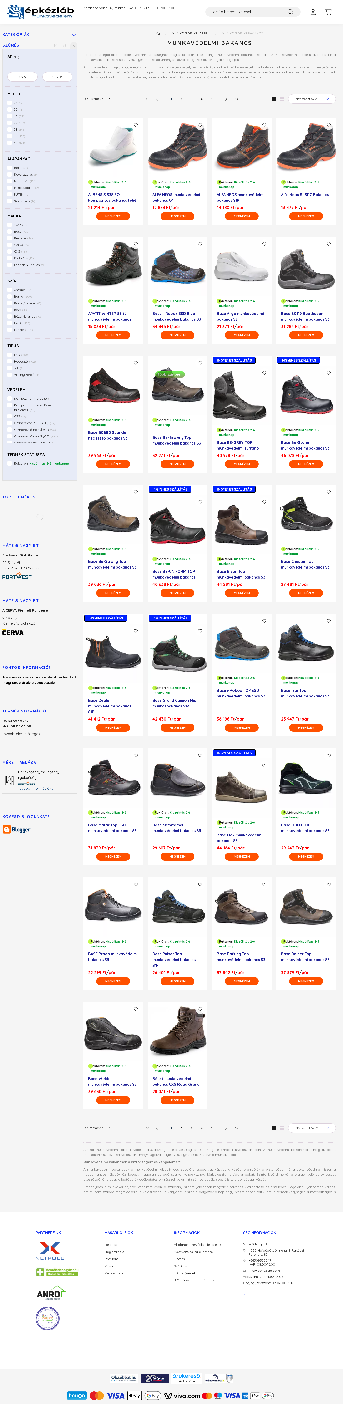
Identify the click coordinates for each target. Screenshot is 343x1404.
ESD (21, 355)
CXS (20, 251)
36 (19, 116)
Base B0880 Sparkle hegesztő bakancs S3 (108, 435)
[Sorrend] (312, 99)
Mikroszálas (26, 188)
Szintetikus (24, 201)
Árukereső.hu (187, 1381)
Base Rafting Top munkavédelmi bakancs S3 (241, 957)
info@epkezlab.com (264, 1271)
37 (19, 123)
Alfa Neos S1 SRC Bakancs (305, 194)
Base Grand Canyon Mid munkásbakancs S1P (174, 703)
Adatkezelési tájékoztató (193, 1252)
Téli (20, 368)
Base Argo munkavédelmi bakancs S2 (240, 316)
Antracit (22, 290)
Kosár (109, 1266)
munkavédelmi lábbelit (114, 1150)
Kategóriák (16, 34)
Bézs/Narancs (27, 316)
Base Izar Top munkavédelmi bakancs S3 (305, 693)
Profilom (111, 1259)
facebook (244, 1296)
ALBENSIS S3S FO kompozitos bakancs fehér (113, 197)
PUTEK (22, 194)
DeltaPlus (24, 258)
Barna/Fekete (28, 303)
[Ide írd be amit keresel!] (253, 12)
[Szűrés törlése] (64, 45)
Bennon (23, 238)
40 (19, 143)
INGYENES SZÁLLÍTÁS (234, 360)
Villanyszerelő (27, 375)
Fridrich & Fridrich (30, 265)
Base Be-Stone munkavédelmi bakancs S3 (305, 445)
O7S (20, 416)
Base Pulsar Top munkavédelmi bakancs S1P (174, 960)
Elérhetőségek (185, 1273)
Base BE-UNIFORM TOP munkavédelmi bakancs (174, 574)
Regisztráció (114, 1252)
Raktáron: (41, 463)
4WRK (21, 225)
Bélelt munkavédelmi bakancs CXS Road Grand (176, 1081)
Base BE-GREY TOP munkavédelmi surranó (238, 445)
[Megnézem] (113, 216)
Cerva (23, 245)
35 (19, 109)
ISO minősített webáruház (194, 1280)
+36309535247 (137, 8)
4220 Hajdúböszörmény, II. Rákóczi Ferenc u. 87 (276, 1252)
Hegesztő (25, 361)
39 (19, 136)
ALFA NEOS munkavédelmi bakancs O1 (176, 197)
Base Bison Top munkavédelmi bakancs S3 (241, 574)
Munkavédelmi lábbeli (191, 33)
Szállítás (180, 1266)
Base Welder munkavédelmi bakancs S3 (112, 1081)
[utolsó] (236, 99)
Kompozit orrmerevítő (33, 398)
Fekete (23, 330)
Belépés (111, 1245)
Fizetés (179, 1259)
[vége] (57, 77)
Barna (23, 296)
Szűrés (11, 45)
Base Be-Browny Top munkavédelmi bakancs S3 (176, 440)
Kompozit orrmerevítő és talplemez (32, 407)
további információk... (36, 788)
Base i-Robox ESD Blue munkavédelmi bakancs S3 (176, 316)
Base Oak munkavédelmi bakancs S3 (239, 838)
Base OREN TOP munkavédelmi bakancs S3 (305, 828)
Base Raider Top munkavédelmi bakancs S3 (305, 957)
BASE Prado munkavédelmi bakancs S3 (113, 957)
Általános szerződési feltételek (197, 1245)
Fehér (22, 323)
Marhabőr (25, 181)
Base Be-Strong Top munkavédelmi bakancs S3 (112, 564)
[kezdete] (22, 77)
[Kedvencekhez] (136, 125)
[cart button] (328, 12)
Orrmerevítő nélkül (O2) (36, 436)
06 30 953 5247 (16, 720)
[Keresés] (290, 12)
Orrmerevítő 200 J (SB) (34, 423)
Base (22, 231)
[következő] (226, 99)
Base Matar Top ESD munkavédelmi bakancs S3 (112, 828)
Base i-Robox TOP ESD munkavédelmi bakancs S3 (241, 693)
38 (19, 129)
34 (18, 103)
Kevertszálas (26, 174)
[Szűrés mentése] (55, 45)
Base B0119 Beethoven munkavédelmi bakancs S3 (305, 316)
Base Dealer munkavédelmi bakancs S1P (109, 706)
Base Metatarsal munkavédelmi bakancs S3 (176, 828)
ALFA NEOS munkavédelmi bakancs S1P (240, 197)
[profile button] (313, 12)
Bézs (20, 310)
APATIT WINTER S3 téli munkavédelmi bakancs (109, 316)
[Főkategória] (158, 33)
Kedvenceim (114, 1273)
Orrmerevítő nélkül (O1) (35, 430)
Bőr (21, 168)
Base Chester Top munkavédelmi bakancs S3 (305, 564)
